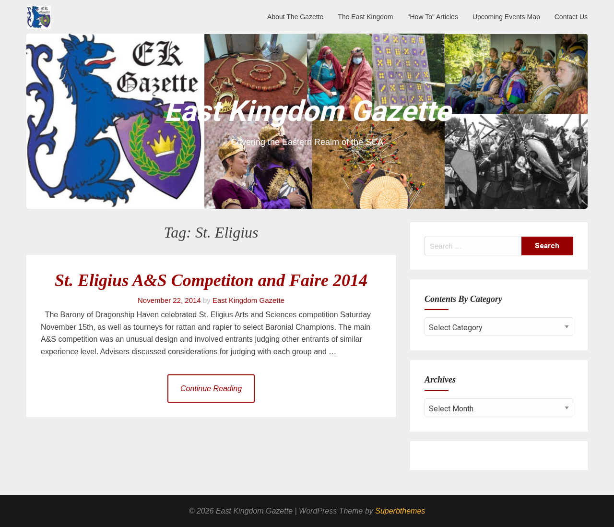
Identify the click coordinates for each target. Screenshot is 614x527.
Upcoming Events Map (506, 17)
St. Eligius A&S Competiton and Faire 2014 (211, 280)
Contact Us (571, 17)
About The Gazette (295, 17)
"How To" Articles (433, 17)
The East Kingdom (365, 17)
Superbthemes (400, 511)
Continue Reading (211, 388)
